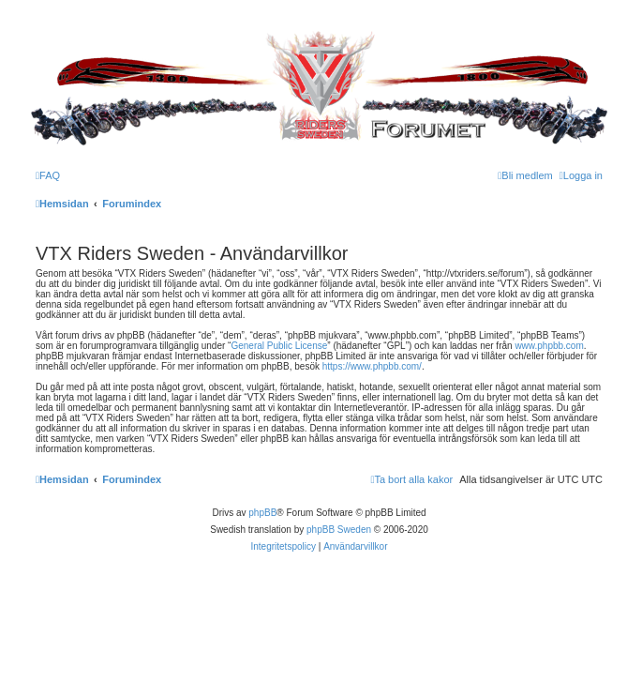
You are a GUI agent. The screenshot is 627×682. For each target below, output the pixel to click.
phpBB (262, 513)
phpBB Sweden (338, 529)
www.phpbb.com (549, 346)
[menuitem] (48, 175)
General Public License (279, 346)
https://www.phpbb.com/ (372, 366)
